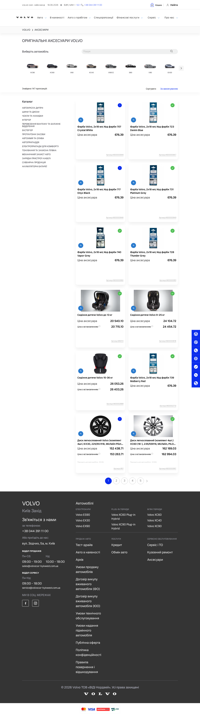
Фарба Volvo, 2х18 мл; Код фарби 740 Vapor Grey (99, 254)
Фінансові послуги (128, 17)
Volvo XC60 (154, 515)
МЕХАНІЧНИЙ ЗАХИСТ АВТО (36, 154)
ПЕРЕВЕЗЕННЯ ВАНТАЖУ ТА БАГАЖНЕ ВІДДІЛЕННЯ (41, 125)
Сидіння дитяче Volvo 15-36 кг (95, 377)
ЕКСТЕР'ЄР (27, 130)
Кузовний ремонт (160, 552)
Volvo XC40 (154, 520)
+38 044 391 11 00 (35, 531)
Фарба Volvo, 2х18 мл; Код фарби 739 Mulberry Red (152, 379)
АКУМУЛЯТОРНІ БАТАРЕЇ (34, 166)
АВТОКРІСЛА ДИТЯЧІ (32, 108)
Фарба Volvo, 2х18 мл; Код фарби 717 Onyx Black (99, 191)
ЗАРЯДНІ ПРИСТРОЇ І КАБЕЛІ (36, 158)
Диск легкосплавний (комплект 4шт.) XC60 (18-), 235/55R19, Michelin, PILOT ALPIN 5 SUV (152, 442)
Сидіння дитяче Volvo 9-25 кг (147, 314)
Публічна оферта (88, 643)
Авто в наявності (88, 552)
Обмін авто (119, 552)
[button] (156, 5)
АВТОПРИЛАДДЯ (30, 142)
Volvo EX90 (83, 526)
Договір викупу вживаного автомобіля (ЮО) (88, 601)
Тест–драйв (84, 545)
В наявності (57, 17)
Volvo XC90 (154, 526)
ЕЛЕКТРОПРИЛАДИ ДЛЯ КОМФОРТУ (40, 146)
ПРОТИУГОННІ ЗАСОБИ (33, 134)
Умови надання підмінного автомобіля (87, 630)
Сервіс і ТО (155, 545)
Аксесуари (155, 560)
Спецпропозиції (103, 17)
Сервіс (152, 17)
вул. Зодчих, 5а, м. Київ (38, 543)
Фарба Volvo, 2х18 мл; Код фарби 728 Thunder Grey (152, 254)
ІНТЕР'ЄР (26, 120)
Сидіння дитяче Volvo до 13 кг (94, 314)
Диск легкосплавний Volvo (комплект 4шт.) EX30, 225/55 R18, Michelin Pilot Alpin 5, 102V (99, 442)
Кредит (116, 545)
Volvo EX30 (83, 520)
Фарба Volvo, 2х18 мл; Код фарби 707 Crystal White (99, 128)
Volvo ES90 (83, 515)
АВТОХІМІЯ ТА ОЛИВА (33, 138)
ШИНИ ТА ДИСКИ (30, 112)
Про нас (169, 17)
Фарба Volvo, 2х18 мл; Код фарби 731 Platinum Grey (152, 191)
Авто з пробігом (78, 17)
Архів (79, 560)
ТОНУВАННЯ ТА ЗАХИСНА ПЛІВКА (39, 150)
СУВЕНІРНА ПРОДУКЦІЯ (34, 162)
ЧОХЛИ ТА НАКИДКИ (32, 116)
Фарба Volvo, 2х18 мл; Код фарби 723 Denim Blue (152, 128)
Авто (40, 17)
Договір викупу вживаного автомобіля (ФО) (88, 584)
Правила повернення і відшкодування (87, 667)
